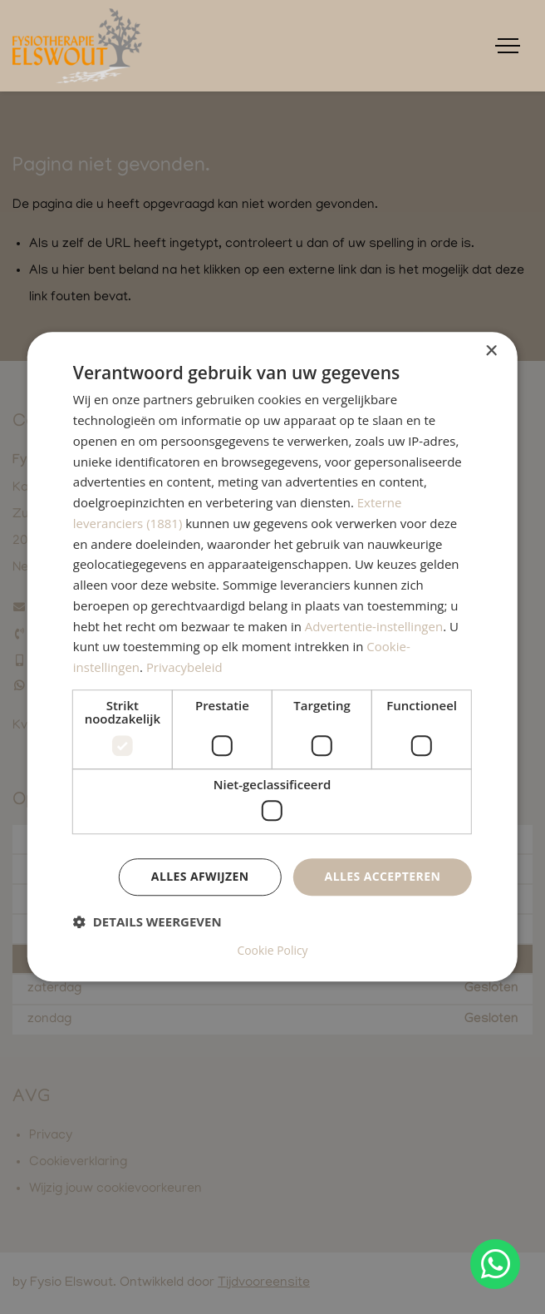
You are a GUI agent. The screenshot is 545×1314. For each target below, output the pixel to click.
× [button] (490, 351)
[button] (147, 922)
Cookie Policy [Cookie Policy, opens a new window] (272, 951)
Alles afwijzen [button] (200, 877)
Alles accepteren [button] (383, 877)
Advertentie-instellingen (374, 626)
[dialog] (272, 656)
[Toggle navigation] (507, 45)
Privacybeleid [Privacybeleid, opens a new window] (184, 667)
